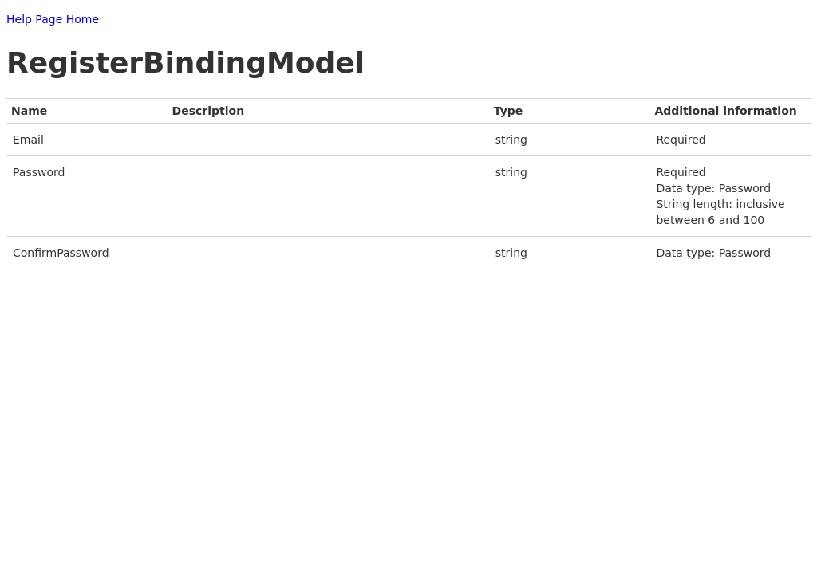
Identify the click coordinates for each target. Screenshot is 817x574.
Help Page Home (52, 19)
